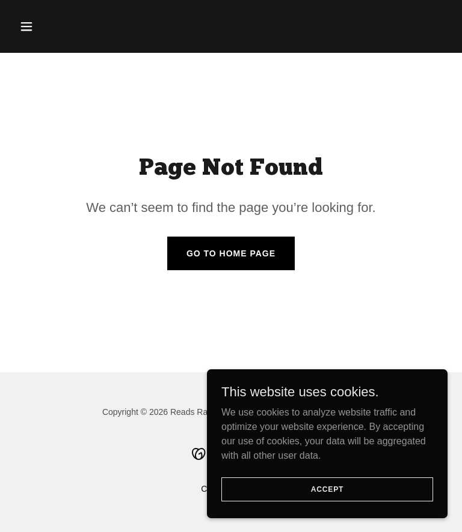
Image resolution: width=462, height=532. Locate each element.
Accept (327, 513)
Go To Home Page (231, 253)
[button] (46, 26)
